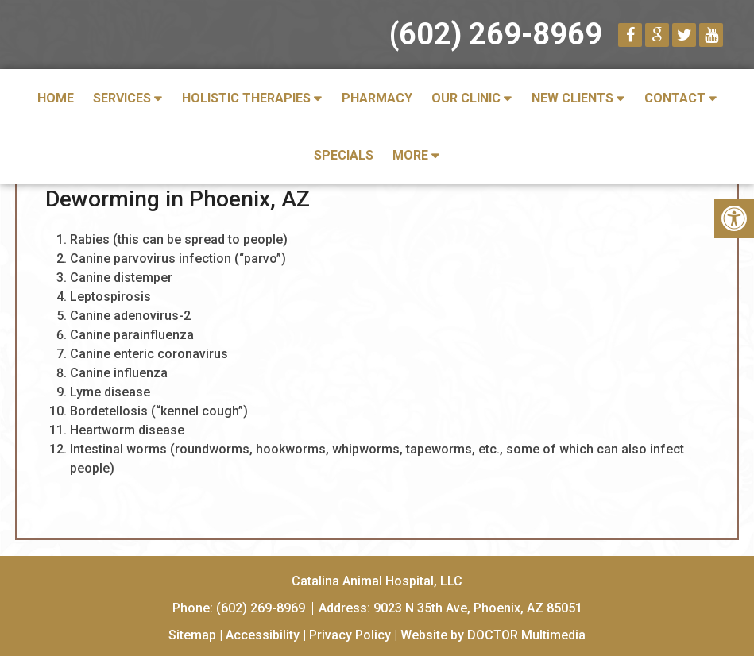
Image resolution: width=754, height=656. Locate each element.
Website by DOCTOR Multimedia (493, 634)
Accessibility (263, 634)
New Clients (572, 98)
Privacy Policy (350, 634)
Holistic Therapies (246, 98)
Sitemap (192, 634)
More (410, 155)
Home (55, 98)
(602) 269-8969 (495, 34)
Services (122, 98)
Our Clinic (466, 98)
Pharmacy (377, 98)
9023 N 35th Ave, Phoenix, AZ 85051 (477, 607)
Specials (343, 155)
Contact (675, 98)
